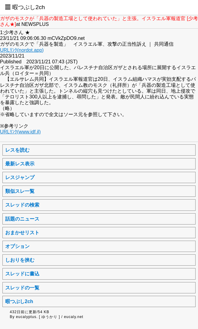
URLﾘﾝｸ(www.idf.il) (20, 131)
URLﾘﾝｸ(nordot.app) (22, 50)
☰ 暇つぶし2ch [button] (25, 7)
